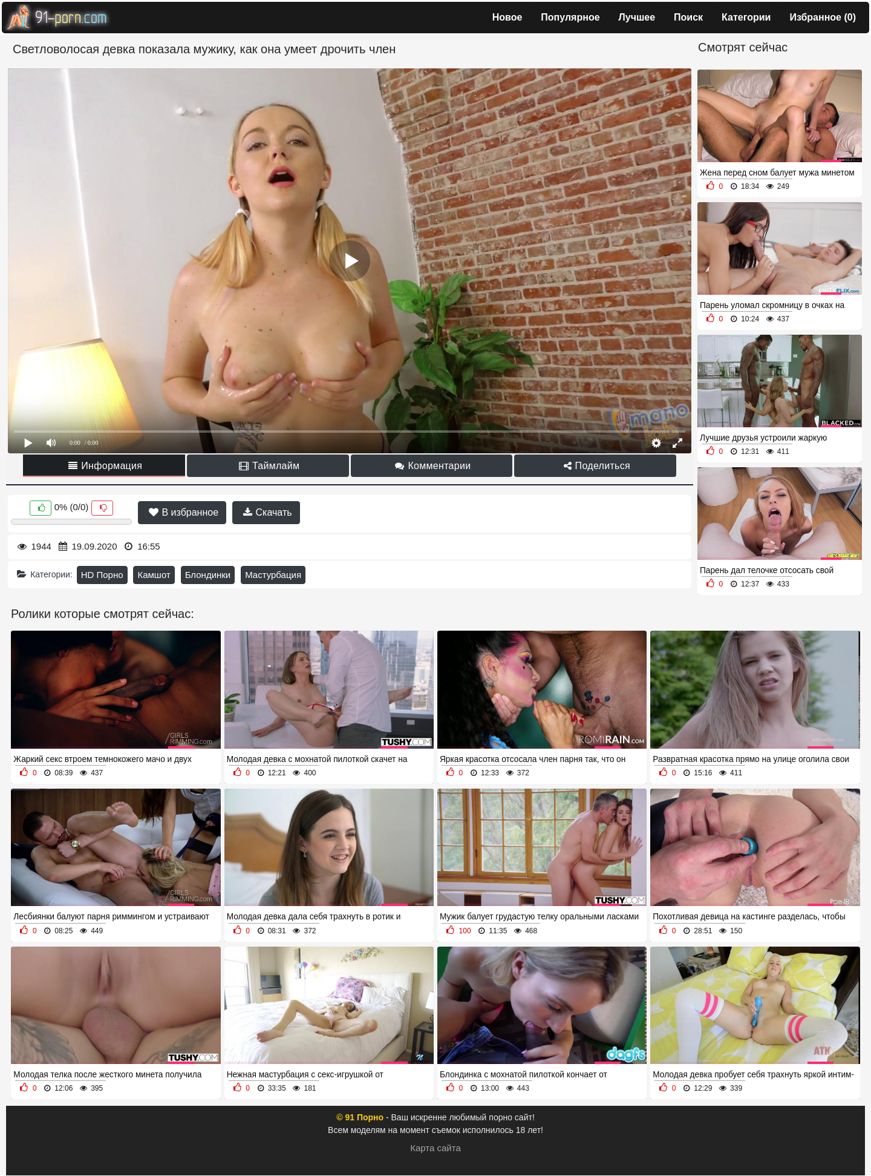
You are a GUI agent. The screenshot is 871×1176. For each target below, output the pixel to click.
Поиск (688, 17)
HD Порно (102, 575)
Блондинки (208, 575)
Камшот (153, 575)
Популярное (570, 17)
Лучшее (637, 17)
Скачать (267, 512)
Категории (746, 17)
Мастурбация (273, 575)
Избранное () (822, 17)
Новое (507, 17)
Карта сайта (435, 1148)
